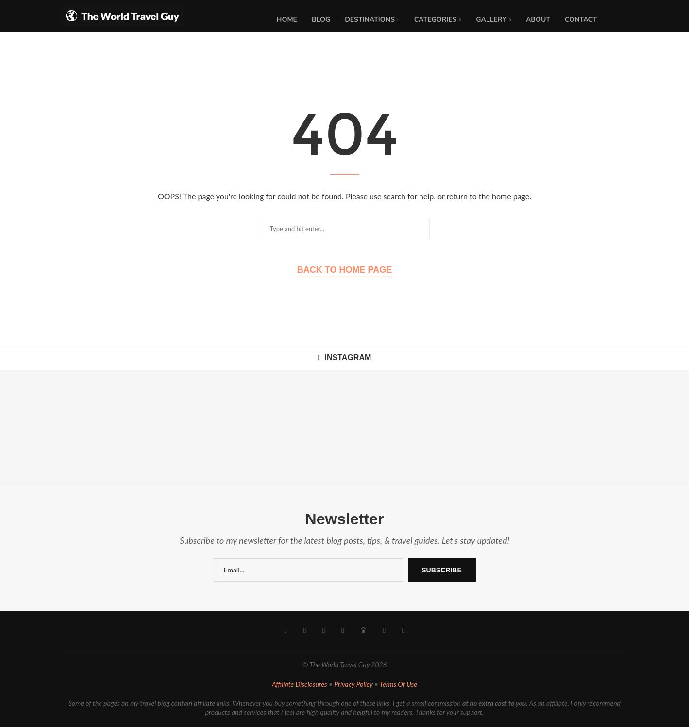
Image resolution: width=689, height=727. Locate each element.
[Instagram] (305, 630)
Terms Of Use (398, 684)
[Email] (384, 630)
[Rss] (402, 630)
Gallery (491, 19)
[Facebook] (287, 630)
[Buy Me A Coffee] (363, 630)
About (538, 19)
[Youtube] (324, 630)
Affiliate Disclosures (299, 684)
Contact (581, 19)
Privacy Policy (353, 684)
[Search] (624, 19)
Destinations (370, 19)
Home (287, 19)
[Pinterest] (342, 630)
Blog (321, 19)
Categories (435, 19)
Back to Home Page (344, 270)
